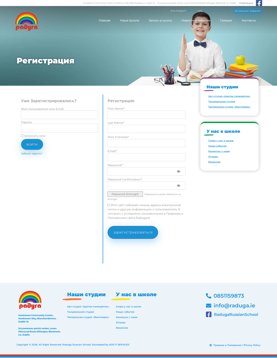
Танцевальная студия (221, 101)
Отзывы (213, 156)
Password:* (115, 165)
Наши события (217, 145)
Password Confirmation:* (125, 179)
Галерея (226, 20)
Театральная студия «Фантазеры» (229, 106)
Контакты (249, 20)
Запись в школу (160, 20)
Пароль (26, 122)
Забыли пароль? (31, 153)
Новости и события (196, 20)
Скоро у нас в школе (221, 140)
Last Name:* (116, 122)
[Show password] (178, 171)
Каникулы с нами (219, 151)
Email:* (112, 151)
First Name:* (116, 108)
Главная (104, 20)
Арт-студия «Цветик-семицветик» (229, 96)
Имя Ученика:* (118, 137)
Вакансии (214, 161)
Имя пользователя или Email (42, 109)
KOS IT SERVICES (119, 345)
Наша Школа (129, 20)
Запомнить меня (33, 135)
